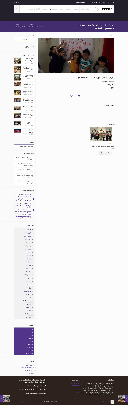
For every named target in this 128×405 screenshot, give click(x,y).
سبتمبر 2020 (27, 235)
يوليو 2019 (28, 255)
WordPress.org (29, 372)
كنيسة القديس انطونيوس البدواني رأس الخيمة (32, 389)
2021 (30, 341)
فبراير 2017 (28, 317)
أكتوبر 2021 (28, 232)
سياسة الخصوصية (28, 401)
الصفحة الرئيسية (32, 25)
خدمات (78, 388)
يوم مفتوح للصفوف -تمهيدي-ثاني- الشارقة (25, 181)
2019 (17, 25)
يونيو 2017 (28, 304)
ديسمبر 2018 (27, 274)
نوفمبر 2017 (28, 294)
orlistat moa (27, 198)
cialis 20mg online (26, 194)
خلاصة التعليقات (29, 370)
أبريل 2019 (28, 265)
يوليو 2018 (28, 281)
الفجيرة (30, 350)
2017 (30, 329)
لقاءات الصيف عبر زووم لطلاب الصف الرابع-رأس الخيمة (25, 175)
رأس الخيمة (28, 353)
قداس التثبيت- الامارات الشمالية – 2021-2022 (24, 158)
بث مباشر (77, 390)
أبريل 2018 (28, 287)
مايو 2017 (28, 307)
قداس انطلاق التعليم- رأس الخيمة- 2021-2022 (25, 163)
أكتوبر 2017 (28, 297)
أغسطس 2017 (27, 300)
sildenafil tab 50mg (25, 214)
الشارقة (29, 347)
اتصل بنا (78, 392)
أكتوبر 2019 (28, 252)
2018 (30, 332)
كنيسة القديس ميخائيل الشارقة (36, 385)
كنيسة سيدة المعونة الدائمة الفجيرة (35, 393)
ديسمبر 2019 (27, 245)
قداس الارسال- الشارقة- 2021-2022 (24, 169)
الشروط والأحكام (18, 401)
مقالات (23, 25)
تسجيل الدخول (30, 364)
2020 (30, 338)
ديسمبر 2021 (27, 229)
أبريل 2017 (28, 310)
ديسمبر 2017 (27, 291)
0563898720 (91, 2)
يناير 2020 (28, 242)
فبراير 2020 (28, 239)
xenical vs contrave (25, 209)
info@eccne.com (80, 2)
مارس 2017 (28, 313)
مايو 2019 (28, 261)
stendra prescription (25, 203)
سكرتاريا (78, 386)
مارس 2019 (28, 268)
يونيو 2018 (28, 284)
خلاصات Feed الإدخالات (27, 367)
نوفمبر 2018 (28, 278)
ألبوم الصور (29, 344)
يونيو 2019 (28, 258)
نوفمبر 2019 (28, 248)
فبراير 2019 (28, 271)
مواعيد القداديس (75, 384)
